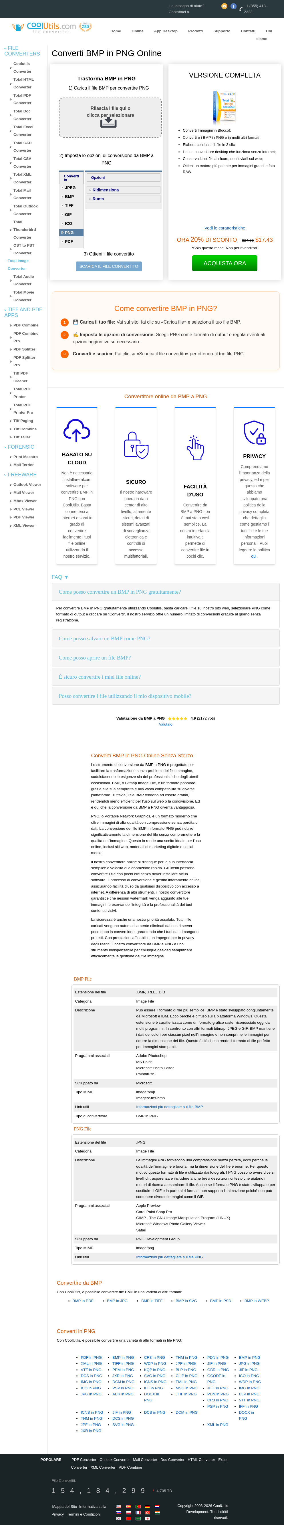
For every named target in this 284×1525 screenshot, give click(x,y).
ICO (68, 223)
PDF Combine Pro (25, 337)
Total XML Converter (22, 178)
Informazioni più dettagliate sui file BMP (169, 1107)
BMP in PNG (123, 1357)
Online (137, 31)
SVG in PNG (155, 1376)
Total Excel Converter (23, 131)
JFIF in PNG (186, 1394)
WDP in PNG (155, 1363)
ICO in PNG (91, 1388)
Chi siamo (264, 35)
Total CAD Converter (22, 147)
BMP (69, 196)
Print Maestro (25, 457)
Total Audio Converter (23, 280)
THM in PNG (186, 1357)
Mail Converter (145, 1459)
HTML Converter (201, 1459)
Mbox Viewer (25, 501)
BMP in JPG (117, 1301)
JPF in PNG (186, 1363)
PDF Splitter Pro (24, 361)
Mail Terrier (23, 465)
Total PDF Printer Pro (23, 409)
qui (254, 556)
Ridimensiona (106, 190)
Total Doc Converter (22, 115)
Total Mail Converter (22, 194)
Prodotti (195, 31)
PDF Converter (84, 1459)
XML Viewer (24, 525)
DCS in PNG (91, 1376)
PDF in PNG (91, 1357)
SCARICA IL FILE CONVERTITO (109, 266)
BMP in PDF (83, 1301)
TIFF (69, 205)
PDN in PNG (218, 1357)
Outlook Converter (115, 1459)
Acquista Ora (225, 263)
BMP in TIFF (151, 1301)
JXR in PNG (122, 1376)
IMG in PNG (91, 1382)
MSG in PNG (187, 1388)
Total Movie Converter (23, 296)
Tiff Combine (25, 429)
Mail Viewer (23, 492)
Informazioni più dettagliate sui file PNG (169, 1257)
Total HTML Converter (23, 83)
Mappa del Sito (64, 1506)
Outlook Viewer (27, 484)
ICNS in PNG (155, 1382)
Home (115, 31)
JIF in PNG (216, 1363)
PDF (69, 241)
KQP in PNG (155, 1370)
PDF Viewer (23, 517)
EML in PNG (186, 1382)
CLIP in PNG (186, 1376)
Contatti (248, 31)
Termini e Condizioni (84, 1514)
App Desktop (166, 31)
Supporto (221, 31)
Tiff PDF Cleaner (20, 377)
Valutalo (165, 724)
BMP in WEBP (257, 1301)
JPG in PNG (91, 1394)
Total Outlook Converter (25, 210)
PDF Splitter (24, 349)
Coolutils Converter (22, 68)
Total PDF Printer (22, 393)
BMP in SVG (186, 1301)
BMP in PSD (220, 1301)
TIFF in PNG (123, 1363)
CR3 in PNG (154, 1357)
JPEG (70, 187)
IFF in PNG (153, 1388)
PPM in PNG (123, 1370)
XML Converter (103, 1467)
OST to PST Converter (23, 249)
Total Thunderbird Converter (24, 229)
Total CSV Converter (22, 163)
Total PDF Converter (22, 99)
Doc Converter (172, 1459)
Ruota (98, 199)
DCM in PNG (123, 1382)
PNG (69, 232)
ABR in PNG (123, 1394)
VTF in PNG (91, 1370)
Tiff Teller (21, 437)
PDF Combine (25, 325)
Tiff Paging (23, 421)
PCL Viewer (23, 509)
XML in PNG (91, 1363)
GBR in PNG (218, 1370)
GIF (68, 214)
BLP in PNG (186, 1370)
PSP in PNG (122, 1388)
